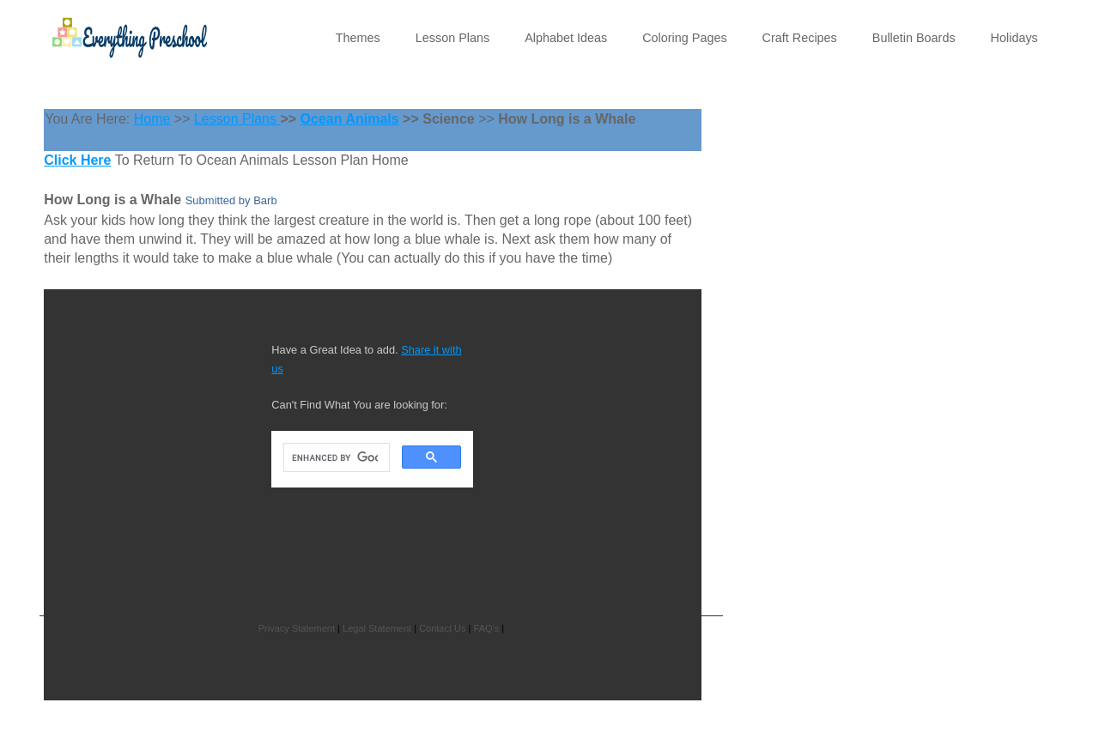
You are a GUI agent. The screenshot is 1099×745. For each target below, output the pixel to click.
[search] (335, 457)
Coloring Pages (684, 38)
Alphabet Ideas (566, 38)
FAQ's (487, 628)
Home (152, 119)
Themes (358, 38)
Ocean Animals (350, 119)
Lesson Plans (452, 38)
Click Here (77, 160)
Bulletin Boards (914, 38)
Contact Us (442, 628)
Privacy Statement (296, 628)
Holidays (1014, 38)
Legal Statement (377, 628)
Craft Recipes (799, 38)
